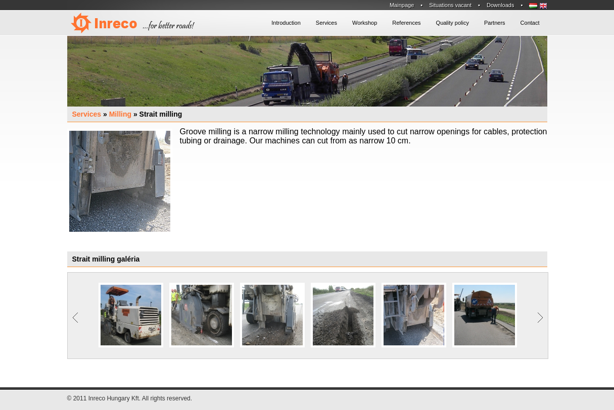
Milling (120, 114)
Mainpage (402, 5)
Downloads (500, 5)
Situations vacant (450, 5)
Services (87, 114)
